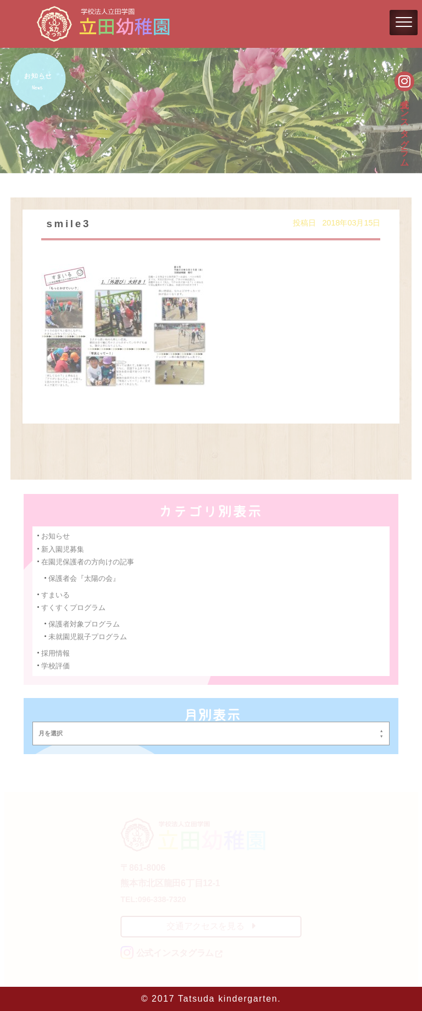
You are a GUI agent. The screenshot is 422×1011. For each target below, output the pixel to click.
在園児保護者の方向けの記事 (88, 561)
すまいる (56, 594)
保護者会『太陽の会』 (84, 578)
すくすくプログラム (74, 607)
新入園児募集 (63, 549)
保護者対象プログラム (84, 623)
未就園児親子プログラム (88, 635)
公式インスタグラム (404, 127)
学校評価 (56, 665)
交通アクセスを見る (211, 926)
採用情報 (56, 652)
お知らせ (56, 536)
